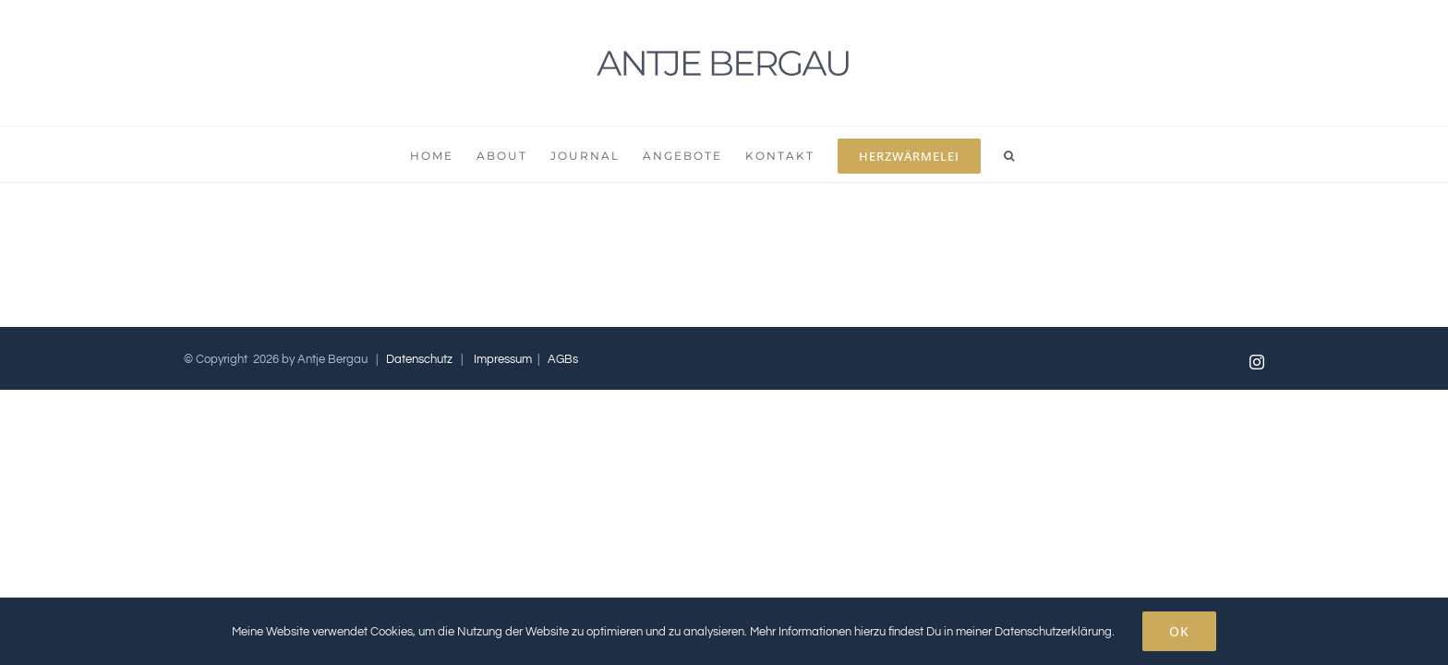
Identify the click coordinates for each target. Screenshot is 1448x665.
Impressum (503, 359)
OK (1179, 631)
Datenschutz (419, 359)
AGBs (563, 359)
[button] (1076, 154)
